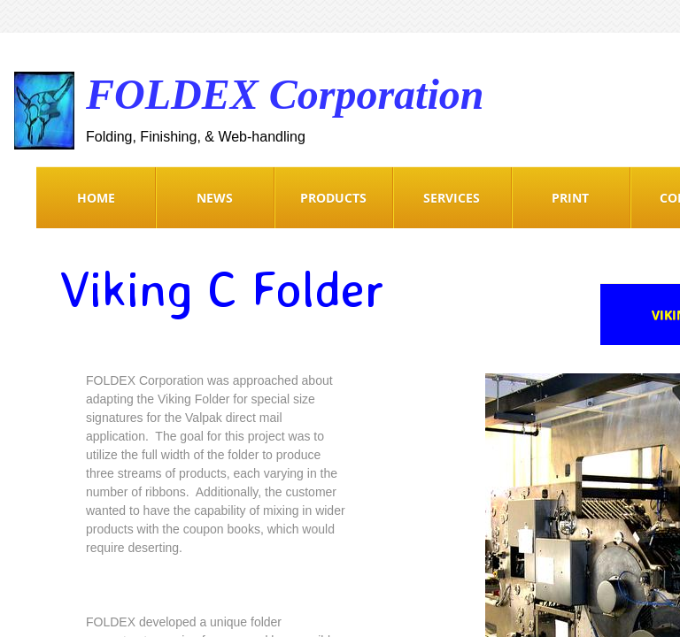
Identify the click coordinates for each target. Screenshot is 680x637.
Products (333, 197)
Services (451, 197)
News (215, 197)
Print (570, 197)
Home (96, 197)
